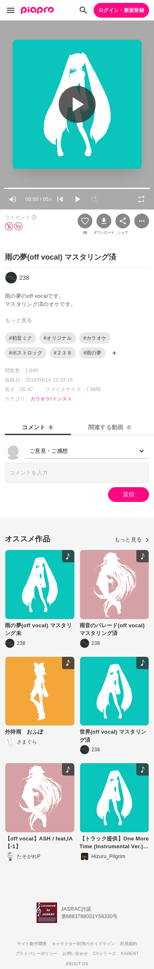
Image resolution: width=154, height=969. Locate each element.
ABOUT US (77, 964)
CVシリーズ (104, 953)
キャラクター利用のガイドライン (83, 943)
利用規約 (128, 943)
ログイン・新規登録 (121, 10)
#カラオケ (94, 338)
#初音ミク (20, 338)
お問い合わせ (75, 953)
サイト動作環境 (31, 943)
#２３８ (63, 353)
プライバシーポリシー (36, 953)
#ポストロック (25, 353)
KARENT (130, 953)
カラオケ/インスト (51, 399)
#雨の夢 (92, 353)
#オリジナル (58, 338)
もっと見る (132, 539)
